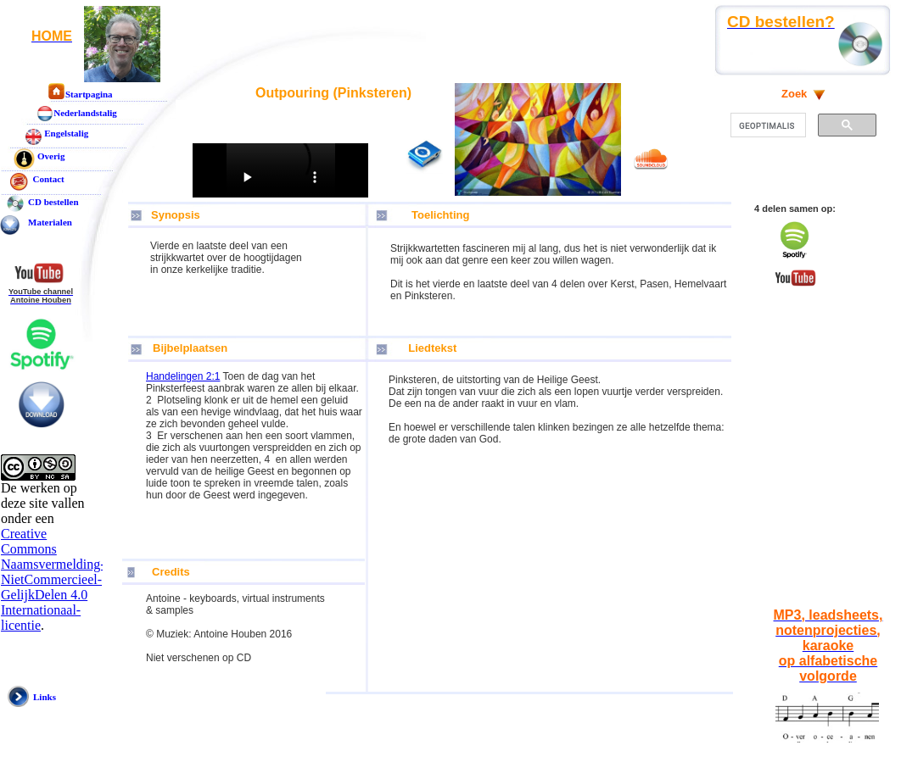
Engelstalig (66, 133)
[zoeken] (766, 125)
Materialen (50, 222)
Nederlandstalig (85, 113)
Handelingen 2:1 (183, 376)
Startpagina (89, 94)
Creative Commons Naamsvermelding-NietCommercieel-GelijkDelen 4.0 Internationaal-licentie (53, 579)
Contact (46, 179)
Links (44, 697)
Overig (50, 156)
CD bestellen (53, 202)
